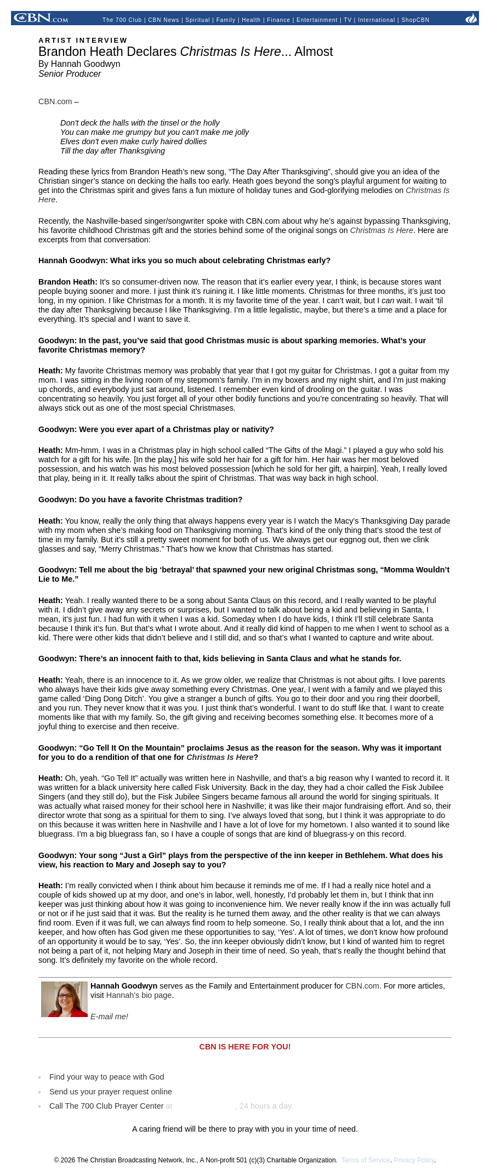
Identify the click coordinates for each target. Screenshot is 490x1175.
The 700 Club (122, 20)
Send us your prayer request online (110, 1091)
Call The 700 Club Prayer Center (106, 1106)
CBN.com (55, 101)
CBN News (163, 20)
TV (348, 20)
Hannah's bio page (139, 995)
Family (226, 20)
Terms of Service (365, 1160)
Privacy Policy (414, 1160)
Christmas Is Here (381, 230)
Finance (278, 20)
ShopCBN (415, 20)
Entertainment (317, 20)
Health (251, 20)
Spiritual (197, 20)
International (376, 20)
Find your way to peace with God (106, 1076)
